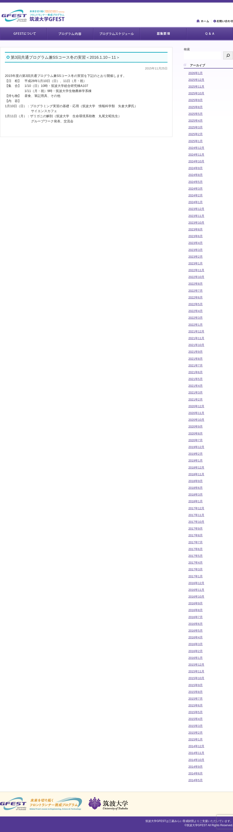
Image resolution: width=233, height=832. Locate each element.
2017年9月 (195, 528)
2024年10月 (196, 161)
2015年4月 (195, 719)
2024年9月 (195, 168)
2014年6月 (195, 773)
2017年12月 (196, 508)
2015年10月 (196, 678)
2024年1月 (195, 202)
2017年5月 (195, 556)
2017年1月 (195, 576)
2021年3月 (195, 392)
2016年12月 (196, 583)
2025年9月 (195, 100)
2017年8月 (195, 535)
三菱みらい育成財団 (181, 821)
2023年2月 (195, 256)
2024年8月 (195, 175)
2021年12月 (196, 331)
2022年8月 (195, 283)
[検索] (228, 55)
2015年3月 (195, 726)
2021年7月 (195, 365)
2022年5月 (195, 304)
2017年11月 (196, 515)
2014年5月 (195, 780)
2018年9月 (195, 481)
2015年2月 (195, 732)
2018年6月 (195, 488)
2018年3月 (195, 494)
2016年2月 (195, 651)
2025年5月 (195, 114)
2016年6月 (195, 624)
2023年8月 (195, 229)
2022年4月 (195, 311)
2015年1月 (195, 739)
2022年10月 (196, 277)
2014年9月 (195, 766)
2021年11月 (196, 338)
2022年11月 (196, 270)
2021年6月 (195, 372)
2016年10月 (196, 596)
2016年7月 (195, 617)
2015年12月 (196, 664)
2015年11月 (196, 671)
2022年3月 (195, 317)
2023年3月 (195, 250)
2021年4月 (195, 385)
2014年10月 (196, 760)
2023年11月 (196, 216)
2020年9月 (195, 426)
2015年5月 (195, 712)
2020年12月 (196, 406)
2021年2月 (195, 399)
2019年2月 (195, 453)
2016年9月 (195, 603)
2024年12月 (196, 148)
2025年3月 (195, 127)
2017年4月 (195, 562)
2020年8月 (195, 433)
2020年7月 (195, 440)
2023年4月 (195, 243)
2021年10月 (196, 345)
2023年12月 (196, 209)
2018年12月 (196, 467)
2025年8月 (195, 107)
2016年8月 (195, 610)
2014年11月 (196, 753)
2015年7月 (195, 698)
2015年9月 (195, 685)
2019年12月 (196, 447)
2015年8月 (195, 692)
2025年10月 (196, 93)
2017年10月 (196, 522)
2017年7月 (195, 542)
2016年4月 (195, 637)
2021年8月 (195, 358)
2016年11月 (196, 590)
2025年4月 (195, 120)
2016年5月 (195, 630)
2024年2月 (195, 195)
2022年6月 (195, 297)
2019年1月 (195, 460)
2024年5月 (195, 182)
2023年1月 (195, 263)
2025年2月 (195, 134)
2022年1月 (195, 324)
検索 (187, 49)
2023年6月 (195, 236)
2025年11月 (196, 86)
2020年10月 (196, 419)
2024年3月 (195, 188)
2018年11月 (196, 474)
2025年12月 (196, 80)
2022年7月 (195, 290)
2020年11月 (196, 413)
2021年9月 (195, 351)
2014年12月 (196, 746)
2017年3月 (195, 569)
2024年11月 (196, 154)
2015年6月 (195, 705)
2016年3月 (195, 644)
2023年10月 (196, 222)
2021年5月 (195, 379)
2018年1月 (195, 501)
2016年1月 (195, 658)
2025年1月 (195, 141)
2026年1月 (195, 73)
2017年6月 (195, 549)
